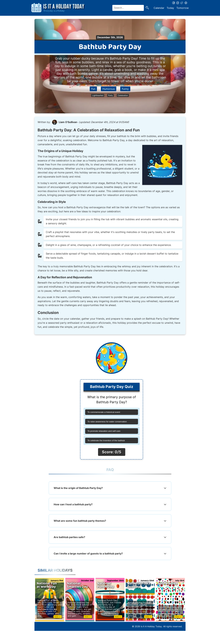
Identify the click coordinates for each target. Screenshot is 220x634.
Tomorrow (182, 7)
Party (110, 95)
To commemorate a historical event (103, 412)
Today (170, 7)
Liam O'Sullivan (68, 122)
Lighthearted (97, 95)
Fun (93, 88)
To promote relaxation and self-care (103, 431)
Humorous (108, 88)
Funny (125, 88)
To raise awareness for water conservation (107, 421)
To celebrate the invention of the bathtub (106, 440)
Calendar (159, 7)
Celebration (123, 95)
